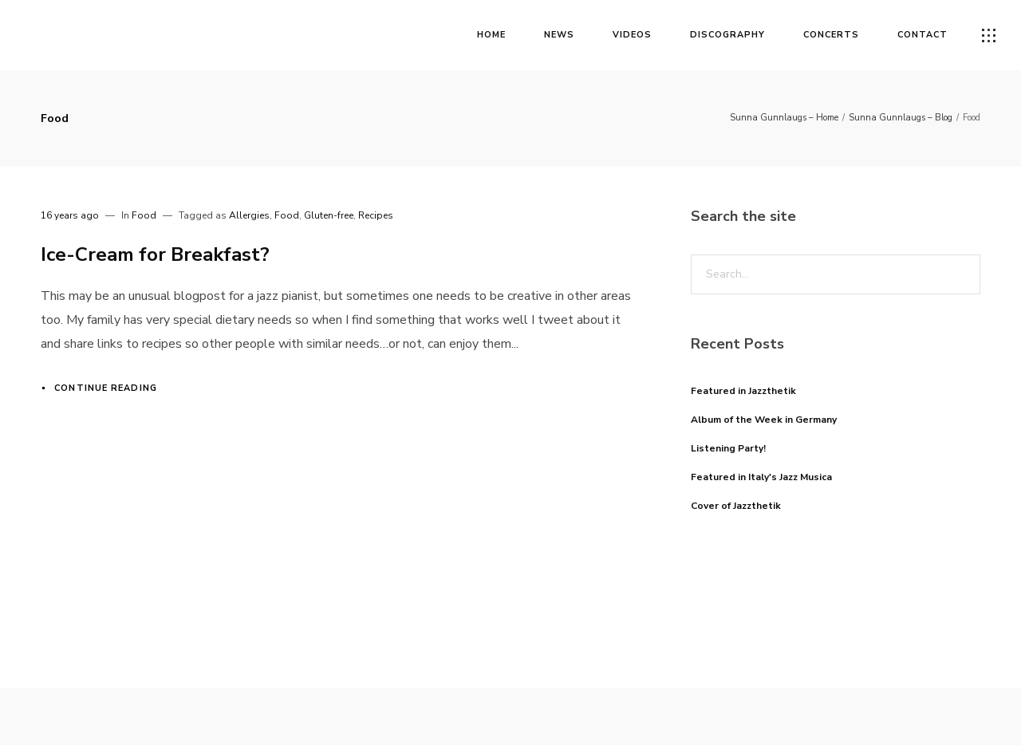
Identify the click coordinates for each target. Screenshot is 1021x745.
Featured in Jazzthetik (743, 390)
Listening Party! (728, 448)
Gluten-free (328, 215)
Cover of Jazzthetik (736, 505)
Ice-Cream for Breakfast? (155, 254)
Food (144, 215)
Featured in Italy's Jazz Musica (761, 477)
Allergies (249, 215)
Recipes (375, 215)
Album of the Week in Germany (764, 419)
